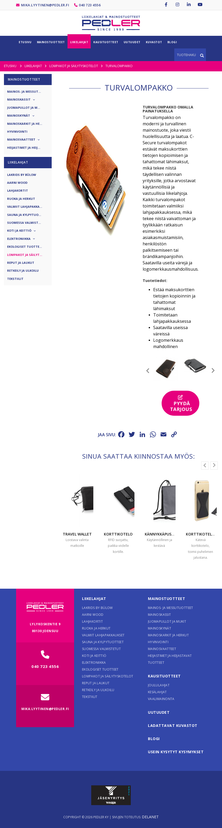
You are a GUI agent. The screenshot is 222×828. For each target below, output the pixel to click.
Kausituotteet (164, 675)
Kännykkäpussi (160, 534)
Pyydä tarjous (181, 403)
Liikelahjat (94, 598)
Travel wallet (77, 534)
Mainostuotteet (166, 598)
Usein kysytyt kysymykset (176, 751)
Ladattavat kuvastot (172, 725)
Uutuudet (159, 712)
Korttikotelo (118, 534)
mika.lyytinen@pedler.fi (45, 5)
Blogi (154, 738)
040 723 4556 (89, 5)
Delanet (150, 816)
